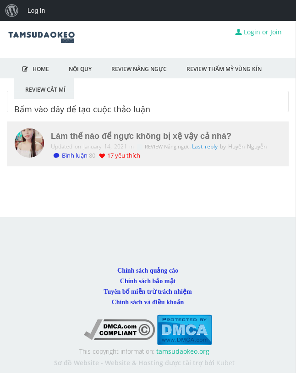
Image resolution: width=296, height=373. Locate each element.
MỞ (282, 68)
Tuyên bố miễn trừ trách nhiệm (148, 291)
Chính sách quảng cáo (147, 270)
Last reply (206, 146)
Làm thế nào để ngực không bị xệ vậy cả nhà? (141, 136)
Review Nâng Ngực (139, 68)
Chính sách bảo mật (147, 281)
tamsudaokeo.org (182, 351)
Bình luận (70, 155)
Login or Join (258, 31)
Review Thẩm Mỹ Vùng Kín (224, 68)
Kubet (225, 362)
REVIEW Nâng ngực (168, 146)
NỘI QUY (80, 68)
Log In (36, 10)
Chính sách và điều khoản (148, 302)
